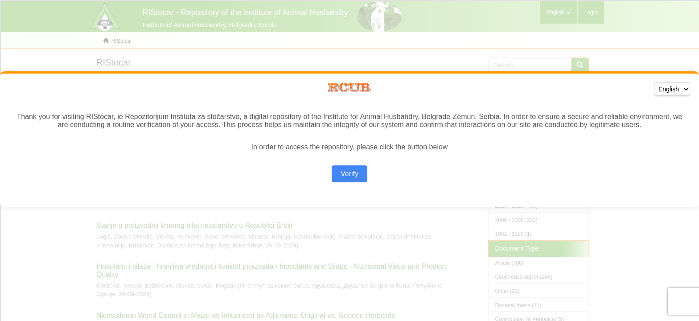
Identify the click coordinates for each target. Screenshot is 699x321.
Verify (349, 173)
